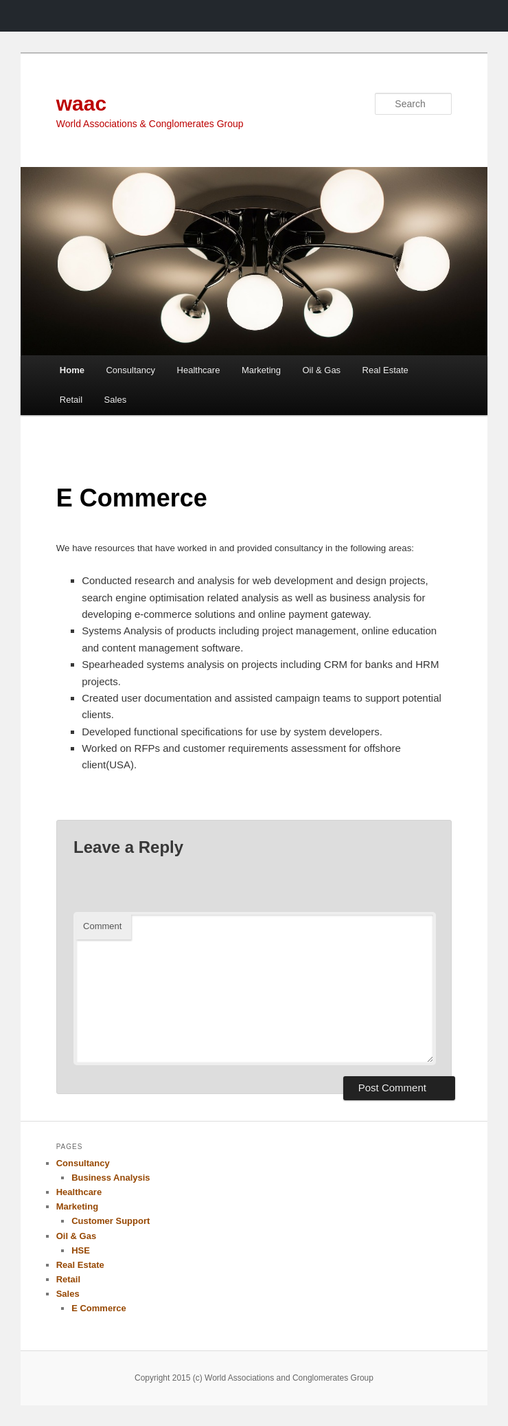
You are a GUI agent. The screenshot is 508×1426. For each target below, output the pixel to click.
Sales (115, 399)
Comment (102, 926)
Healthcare (198, 370)
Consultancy (130, 370)
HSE (80, 1250)
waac (81, 103)
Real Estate (385, 370)
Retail (71, 399)
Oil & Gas (321, 370)
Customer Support (110, 1221)
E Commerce (98, 1308)
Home (72, 370)
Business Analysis (110, 1177)
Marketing (261, 370)
